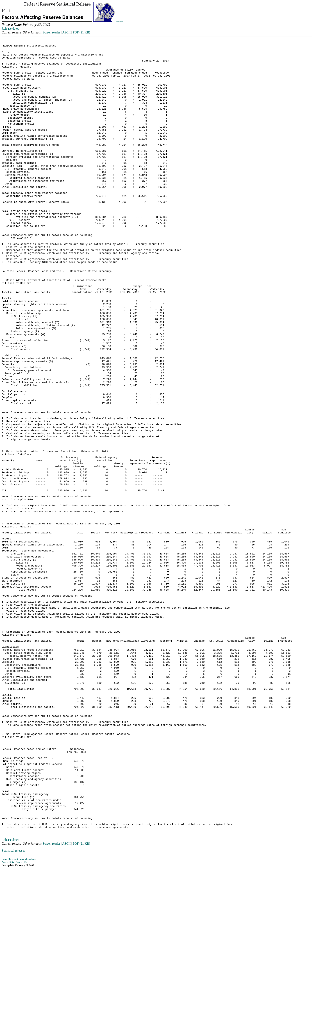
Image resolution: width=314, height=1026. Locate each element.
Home (4, 1016)
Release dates (10, 28)
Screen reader (51, 32)
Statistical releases (13, 1008)
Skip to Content (119, 21)
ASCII (66, 32)
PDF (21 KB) (81, 32)
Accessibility (8, 1019)
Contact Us (21, 1019)
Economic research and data (22, 1016)
